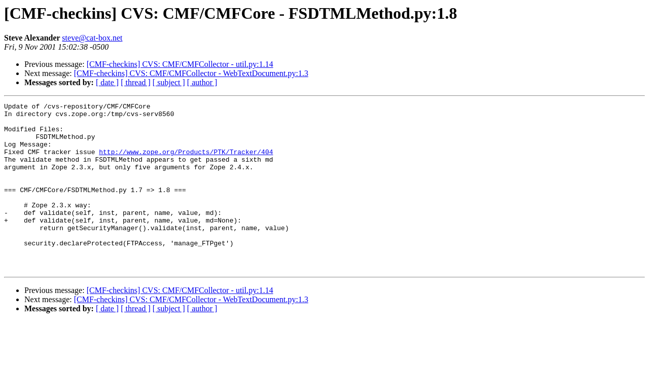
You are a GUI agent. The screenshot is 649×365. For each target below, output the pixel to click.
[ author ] (202, 82)
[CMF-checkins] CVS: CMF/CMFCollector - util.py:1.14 (180, 64)
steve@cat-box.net (92, 37)
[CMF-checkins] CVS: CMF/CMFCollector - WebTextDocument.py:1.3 (191, 73)
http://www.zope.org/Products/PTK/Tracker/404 (186, 162)
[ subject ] (169, 82)
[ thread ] (136, 82)
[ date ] (107, 82)
